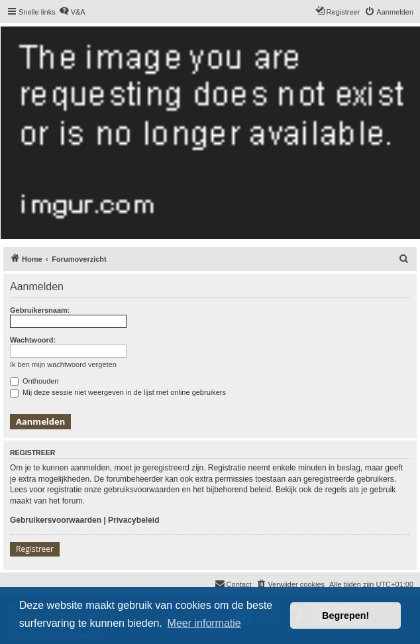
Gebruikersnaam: (40, 310)
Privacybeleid (133, 520)
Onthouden (34, 381)
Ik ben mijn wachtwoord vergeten (63, 364)
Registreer (35, 549)
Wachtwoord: (33, 340)
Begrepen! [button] (345, 615)
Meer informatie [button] (204, 623)
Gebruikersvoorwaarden (55, 520)
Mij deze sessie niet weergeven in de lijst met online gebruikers (118, 392)
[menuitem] (72, 12)
